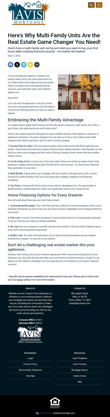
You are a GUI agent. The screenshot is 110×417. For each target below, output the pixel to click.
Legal (30, 358)
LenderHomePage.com (64, 413)
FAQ (80, 382)
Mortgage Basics (79, 370)
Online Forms (79, 376)
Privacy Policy (30, 364)
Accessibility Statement (30, 370)
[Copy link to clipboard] (37, 64)
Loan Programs (79, 358)
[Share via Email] (30, 64)
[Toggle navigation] (99, 5)
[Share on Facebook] (10, 64)
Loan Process (79, 364)
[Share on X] (17, 64)
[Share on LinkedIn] (23, 64)
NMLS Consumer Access (30, 342)
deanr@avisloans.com (79, 303)
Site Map (30, 376)
